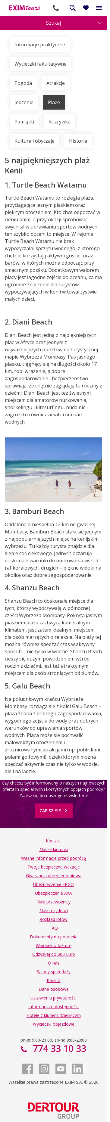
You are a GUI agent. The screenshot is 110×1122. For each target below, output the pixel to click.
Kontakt (53, 841)
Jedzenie (23, 102)
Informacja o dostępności (53, 1006)
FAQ (53, 928)
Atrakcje (55, 83)
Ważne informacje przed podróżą (53, 858)
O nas (53, 963)
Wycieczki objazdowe (53, 1024)
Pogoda (23, 83)
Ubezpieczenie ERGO (53, 884)
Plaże (54, 102)
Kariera (54, 980)
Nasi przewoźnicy (53, 902)
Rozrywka (60, 121)
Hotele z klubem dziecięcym (54, 1015)
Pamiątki (24, 121)
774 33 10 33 (56, 8)
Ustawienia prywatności (53, 998)
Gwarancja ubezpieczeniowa (53, 875)
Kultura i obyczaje (34, 141)
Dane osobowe (54, 989)
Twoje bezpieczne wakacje (53, 867)
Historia (78, 141)
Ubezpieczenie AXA (53, 893)
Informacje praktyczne (39, 44)
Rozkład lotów (53, 919)
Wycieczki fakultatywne (40, 64)
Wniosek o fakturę (53, 945)
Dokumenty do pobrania (53, 937)
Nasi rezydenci (53, 910)
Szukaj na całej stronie (73, 8)
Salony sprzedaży (54, 971)
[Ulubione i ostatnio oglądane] (86, 8)
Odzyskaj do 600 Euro (53, 954)
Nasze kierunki (53, 849)
